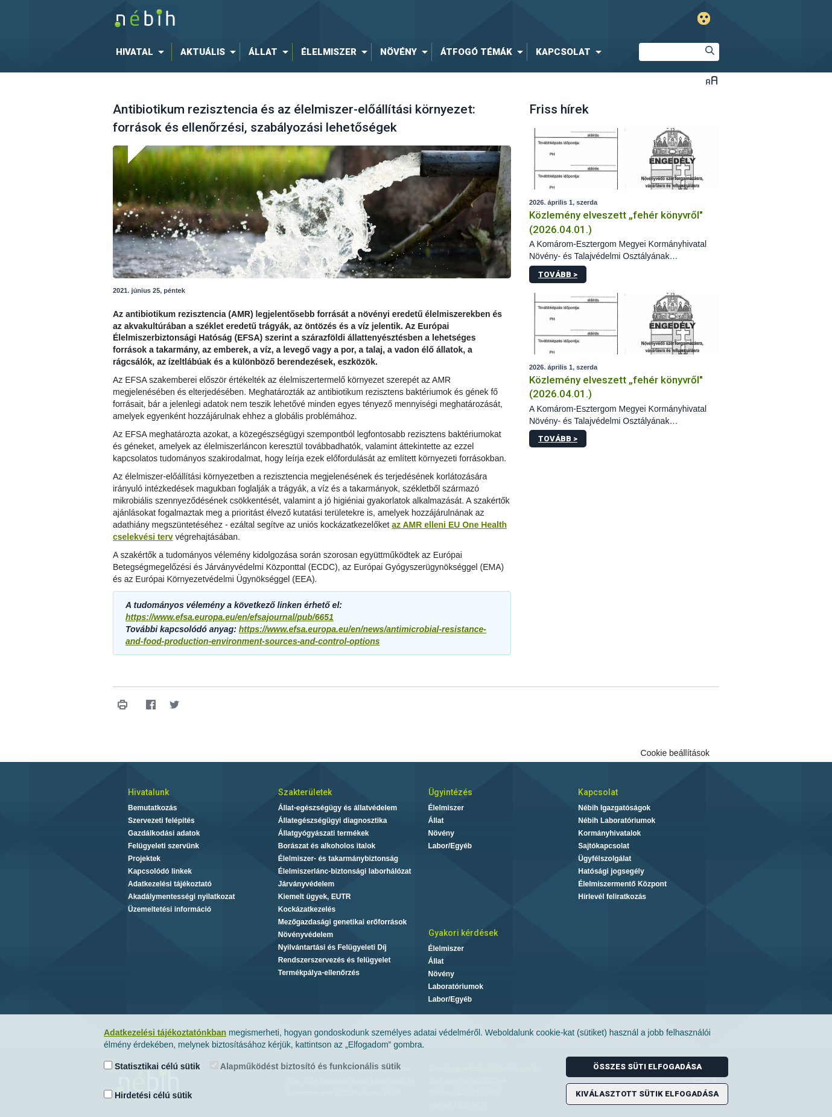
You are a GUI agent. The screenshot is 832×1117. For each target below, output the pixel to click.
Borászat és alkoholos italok (326, 846)
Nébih (287, 19)
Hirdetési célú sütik (148, 1095)
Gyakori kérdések (463, 933)
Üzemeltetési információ (169, 909)
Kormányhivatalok (609, 833)
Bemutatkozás (152, 808)
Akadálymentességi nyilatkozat (181, 896)
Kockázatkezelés (306, 909)
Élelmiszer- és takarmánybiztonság (338, 858)
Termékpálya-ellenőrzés (319, 972)
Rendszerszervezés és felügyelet (334, 960)
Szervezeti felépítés (161, 820)
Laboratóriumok (455, 986)
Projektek (144, 858)
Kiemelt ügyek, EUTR (314, 896)
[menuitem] (142, 52)
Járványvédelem (306, 884)
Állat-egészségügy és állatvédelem (337, 808)
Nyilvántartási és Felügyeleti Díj (332, 947)
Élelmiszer (446, 808)
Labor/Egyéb (450, 846)
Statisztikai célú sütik (152, 1066)
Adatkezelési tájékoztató (170, 884)
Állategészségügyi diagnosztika (332, 820)
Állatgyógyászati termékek (323, 833)
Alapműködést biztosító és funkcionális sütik (305, 1066)
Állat (436, 820)
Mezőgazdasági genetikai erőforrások (342, 922)
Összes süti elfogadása (647, 1066)
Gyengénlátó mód (703, 18)
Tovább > (557, 274)
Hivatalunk (148, 792)
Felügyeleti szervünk (163, 846)
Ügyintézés (450, 792)
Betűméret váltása (711, 80)
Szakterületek (305, 792)
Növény (441, 833)
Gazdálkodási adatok (164, 833)
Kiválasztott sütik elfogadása (647, 1093)
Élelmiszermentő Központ (622, 884)
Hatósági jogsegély (611, 871)
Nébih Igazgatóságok (614, 808)
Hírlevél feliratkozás (612, 896)
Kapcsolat (598, 792)
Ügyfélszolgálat (604, 858)
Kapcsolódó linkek (160, 871)
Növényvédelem (305, 934)
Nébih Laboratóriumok (616, 820)
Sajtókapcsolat (603, 846)
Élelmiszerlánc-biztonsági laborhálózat (344, 871)
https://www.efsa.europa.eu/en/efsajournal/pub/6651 (229, 617)
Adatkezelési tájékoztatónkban (165, 1032)
